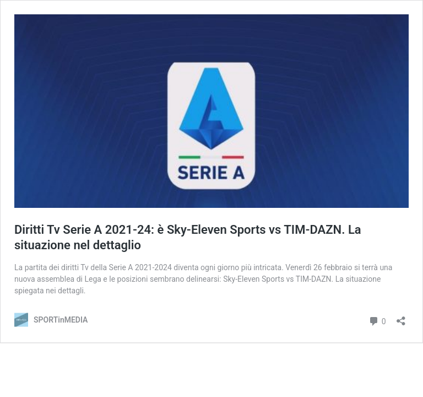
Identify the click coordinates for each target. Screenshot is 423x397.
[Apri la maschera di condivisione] (401, 317)
